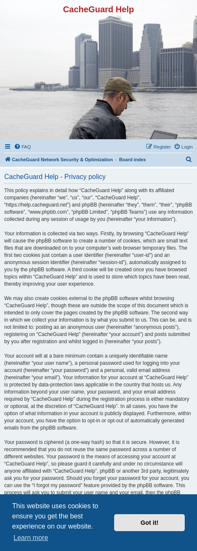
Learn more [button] (31, 537)
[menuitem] (22, 147)
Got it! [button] (150, 522)
